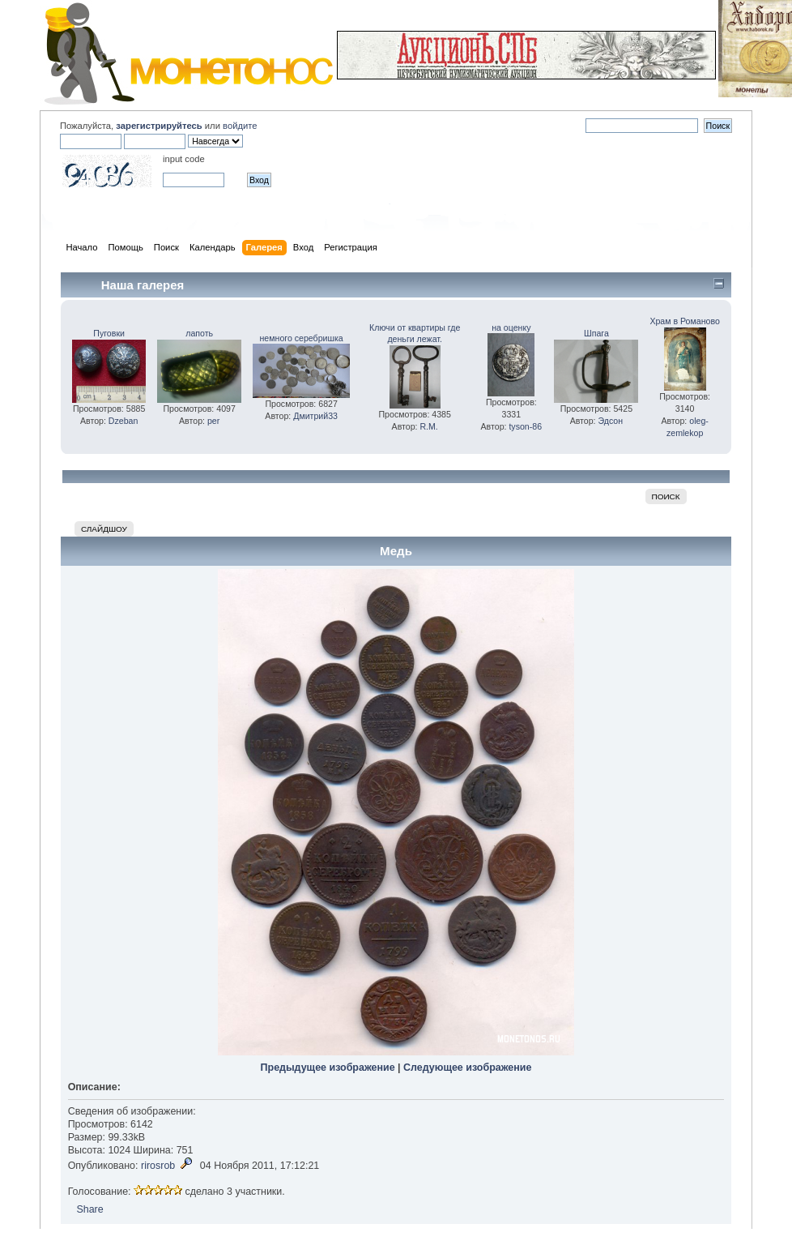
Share (89, 1209)
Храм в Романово (684, 321)
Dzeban (123, 421)
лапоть (199, 333)
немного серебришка (301, 338)
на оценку (511, 327)
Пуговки (109, 333)
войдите (240, 126)
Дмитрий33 (315, 416)
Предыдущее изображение (328, 1067)
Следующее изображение (467, 1067)
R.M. (428, 426)
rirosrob (158, 1165)
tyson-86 (525, 426)
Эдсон (611, 421)
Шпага (596, 333)
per (213, 421)
